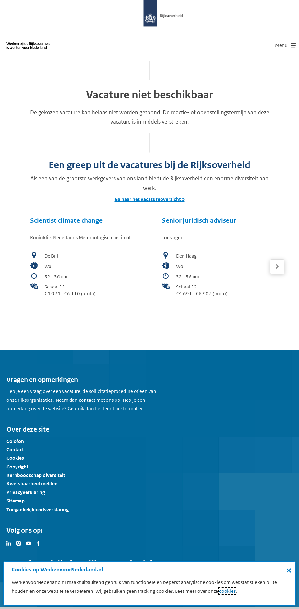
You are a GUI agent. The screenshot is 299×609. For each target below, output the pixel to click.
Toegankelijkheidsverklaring (37, 509)
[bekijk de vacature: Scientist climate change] (83, 266)
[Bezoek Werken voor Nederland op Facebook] (38, 542)
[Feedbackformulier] (123, 408)
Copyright (17, 467)
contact (87, 400)
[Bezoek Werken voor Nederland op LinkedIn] (9, 542)
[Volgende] (277, 266)
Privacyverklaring (25, 492)
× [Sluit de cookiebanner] (288, 570)
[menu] (285, 45)
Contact (15, 449)
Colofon (15, 441)
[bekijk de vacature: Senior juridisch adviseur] (215, 266)
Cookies (15, 458)
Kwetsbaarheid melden (32, 483)
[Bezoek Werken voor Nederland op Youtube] (28, 542)
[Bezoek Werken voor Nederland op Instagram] (19, 542)
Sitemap (15, 501)
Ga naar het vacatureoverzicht (148, 199)
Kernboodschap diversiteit (35, 475)
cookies (227, 591)
